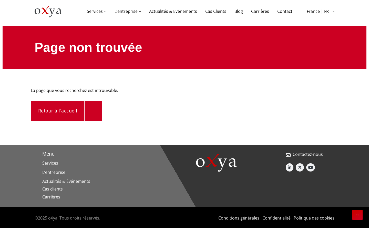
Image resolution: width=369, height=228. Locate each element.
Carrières (51, 197)
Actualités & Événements (66, 181)
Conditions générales (238, 218)
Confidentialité (276, 218)
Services (50, 163)
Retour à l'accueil (57, 111)
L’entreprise (53, 172)
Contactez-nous (308, 154)
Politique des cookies (314, 218)
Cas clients (52, 189)
